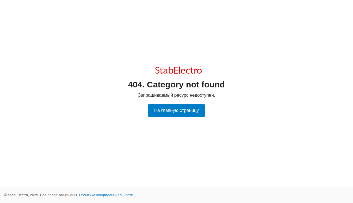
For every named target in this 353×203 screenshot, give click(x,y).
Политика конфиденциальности (106, 195)
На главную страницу (176, 110)
